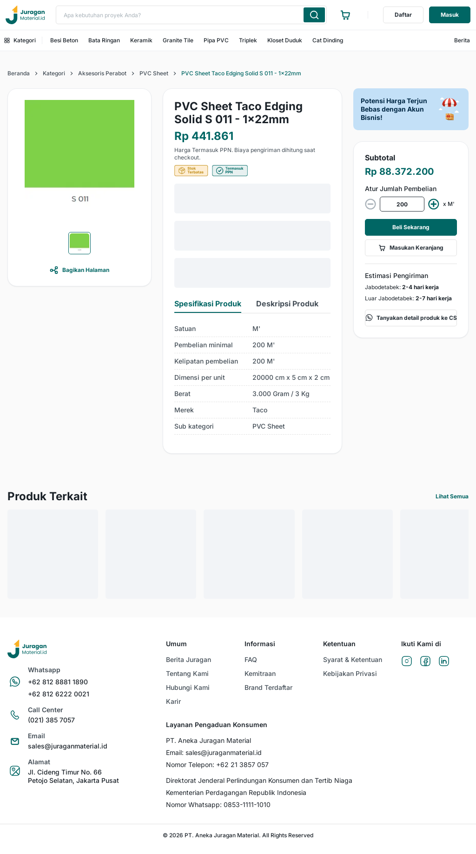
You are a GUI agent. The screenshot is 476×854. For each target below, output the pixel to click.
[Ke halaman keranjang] (345, 14)
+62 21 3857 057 (242, 764)
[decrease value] (370, 204)
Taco (259, 410)
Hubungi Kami (188, 687)
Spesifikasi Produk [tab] (207, 303)
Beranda (18, 73)
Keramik (141, 40)
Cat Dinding (327, 40)
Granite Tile (178, 40)
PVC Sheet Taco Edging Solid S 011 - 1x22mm (241, 73)
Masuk (450, 14)
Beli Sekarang (411, 227)
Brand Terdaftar (268, 687)
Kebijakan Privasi (350, 673)
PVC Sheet (153, 73)
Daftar (403, 14)
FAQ (251, 659)
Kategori (20, 40)
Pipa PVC (216, 40)
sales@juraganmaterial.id (223, 752)
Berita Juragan (188, 659)
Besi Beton (64, 40)
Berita (462, 40)
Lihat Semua (452, 496)
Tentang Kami (187, 673)
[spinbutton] (402, 204)
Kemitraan (260, 673)
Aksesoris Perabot (102, 73)
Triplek (248, 40)
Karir (173, 701)
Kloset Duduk (284, 40)
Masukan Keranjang (410, 248)
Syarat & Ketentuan (352, 659)
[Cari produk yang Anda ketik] (314, 14)
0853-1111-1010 (247, 804)
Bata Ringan (104, 40)
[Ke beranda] (25, 15)
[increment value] (433, 204)
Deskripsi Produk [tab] (287, 303)
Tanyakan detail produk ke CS (411, 318)
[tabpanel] (252, 378)
